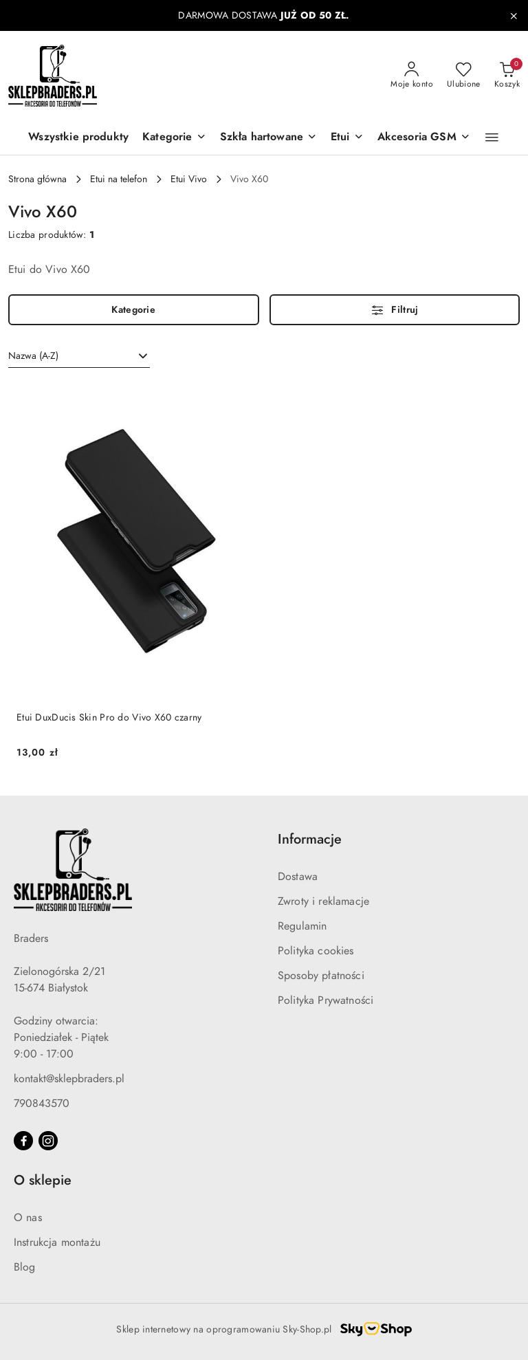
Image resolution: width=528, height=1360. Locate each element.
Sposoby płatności (321, 975)
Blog (25, 1267)
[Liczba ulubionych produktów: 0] (464, 75)
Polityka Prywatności (325, 1000)
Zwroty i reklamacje (323, 901)
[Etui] (347, 137)
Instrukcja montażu (57, 1242)
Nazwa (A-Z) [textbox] (33, 355)
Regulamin (302, 926)
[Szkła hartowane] (268, 137)
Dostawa (298, 876)
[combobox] (79, 356)
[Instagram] (48, 1140)
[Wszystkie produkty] (78, 137)
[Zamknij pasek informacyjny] (513, 16)
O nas (28, 1217)
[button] (174, 137)
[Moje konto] (411, 75)
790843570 (41, 1103)
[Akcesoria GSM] (423, 137)
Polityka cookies (316, 950)
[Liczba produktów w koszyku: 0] (507, 75)
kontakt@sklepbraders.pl (69, 1078)
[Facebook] (23, 1140)
